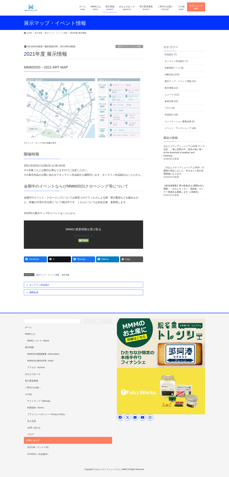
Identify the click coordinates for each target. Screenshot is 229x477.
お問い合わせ (34, 427)
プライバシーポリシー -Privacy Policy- (46, 414)
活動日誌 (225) (172, 74)
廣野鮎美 (33, 292)
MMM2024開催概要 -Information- (43, 354)
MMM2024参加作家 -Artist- (40, 360)
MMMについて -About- (38, 340)
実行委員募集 (31, 380)
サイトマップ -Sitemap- (39, 401)
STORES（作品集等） (38, 454)
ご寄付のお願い (33, 387)
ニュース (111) (172, 94)
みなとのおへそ (33, 374)
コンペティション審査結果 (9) (180, 121)
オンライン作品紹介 (39, 285)
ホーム (28, 327)
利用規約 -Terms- (35, 407)
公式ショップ (33, 440)
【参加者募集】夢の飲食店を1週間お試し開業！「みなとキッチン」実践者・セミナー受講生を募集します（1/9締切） (184, 188)
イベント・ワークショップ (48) (180, 128)
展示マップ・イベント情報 (129, 46)
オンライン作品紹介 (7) (176, 61)
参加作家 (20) (171, 101)
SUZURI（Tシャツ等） (38, 447)
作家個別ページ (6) (174, 68)
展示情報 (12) (171, 88)
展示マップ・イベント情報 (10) (180, 81)
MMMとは (30, 334)
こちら (131, 174)
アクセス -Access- (36, 367)
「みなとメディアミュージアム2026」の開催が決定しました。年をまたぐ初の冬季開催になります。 (183, 170)
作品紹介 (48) (171, 114)
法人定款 (31, 421)
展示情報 (65, 275)
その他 (28, 394)
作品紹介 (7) (171, 54)
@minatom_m (84, 235)
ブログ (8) (170, 108)
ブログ (30, 434)
